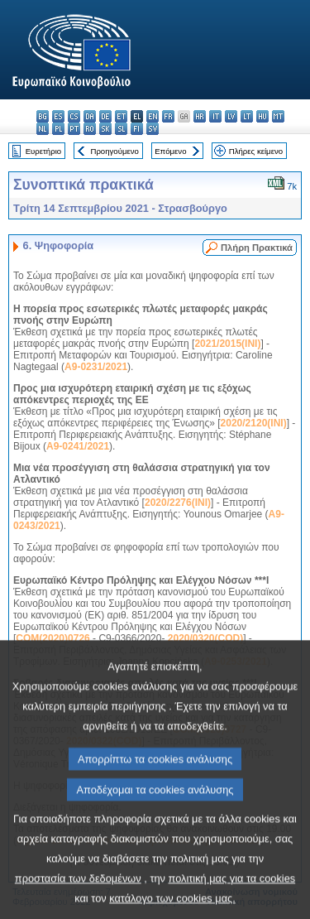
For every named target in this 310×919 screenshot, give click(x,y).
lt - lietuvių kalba (247, 116)
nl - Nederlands (42, 129)
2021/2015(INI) (227, 343)
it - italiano (215, 116)
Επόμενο (170, 151)
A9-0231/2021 (95, 367)
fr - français (168, 116)
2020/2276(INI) (178, 502)
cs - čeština (74, 116)
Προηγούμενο (114, 151)
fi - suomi (137, 129)
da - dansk (89, 116)
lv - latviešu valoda (231, 116)
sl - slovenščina (121, 129)
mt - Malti (278, 116)
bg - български (42, 116)
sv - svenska (152, 129)
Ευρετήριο (43, 151)
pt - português (74, 129)
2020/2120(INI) (254, 423)
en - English (152, 116)
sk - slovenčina (105, 129)
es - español (58, 116)
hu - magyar (262, 116)
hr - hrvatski (199, 116)
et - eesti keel (121, 116)
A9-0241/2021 (77, 446)
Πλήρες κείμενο (256, 151)
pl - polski (58, 129)
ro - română (89, 129)
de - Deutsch (105, 116)
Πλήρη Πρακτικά (257, 248)
